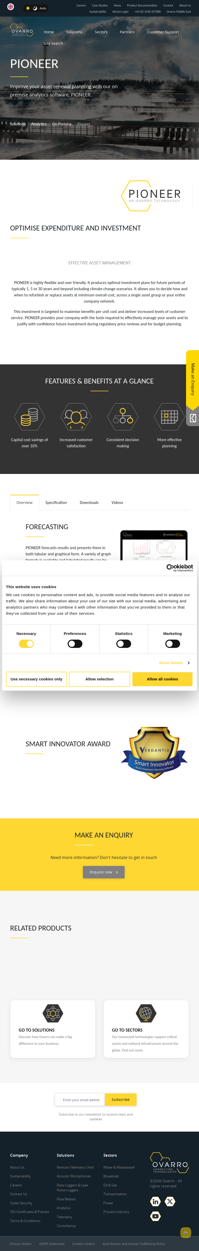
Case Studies (100, 5)
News (117, 5)
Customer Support (163, 31)
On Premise (62, 123)
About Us (185, 5)
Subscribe (121, 1099)
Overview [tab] (25, 502)
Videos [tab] (117, 502)
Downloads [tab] (89, 502)
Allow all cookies (162, 679)
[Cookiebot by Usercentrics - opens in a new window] (170, 568)
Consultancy (66, 1225)
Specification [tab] (56, 502)
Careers (81, 5)
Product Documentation (142, 5)
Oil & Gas (110, 1185)
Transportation (115, 1194)
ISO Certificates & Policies (29, 1211)
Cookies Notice (83, 1243)
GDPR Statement (52, 1243)
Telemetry (64, 1217)
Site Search (53, 43)
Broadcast (111, 1176)
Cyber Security (21, 1203)
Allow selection (99, 679)
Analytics (38, 123)
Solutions (74, 31)
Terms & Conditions (25, 1220)
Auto (43, 8)
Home (49, 31)
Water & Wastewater (119, 1167)
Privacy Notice (21, 1243)
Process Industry (116, 1211)
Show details (171, 663)
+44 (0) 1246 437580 (148, 11)
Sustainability (97, 11)
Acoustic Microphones (74, 1176)
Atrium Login (120, 11)
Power (108, 1203)
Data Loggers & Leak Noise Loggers (72, 1188)
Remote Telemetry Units (75, 1167)
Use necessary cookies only (36, 679)
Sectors (101, 31)
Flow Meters (66, 1199)
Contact (168, 5)
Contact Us (18, 1194)
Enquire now (104, 872)
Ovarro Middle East (179, 11)
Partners (127, 31)
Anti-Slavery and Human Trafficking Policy (134, 1243)
